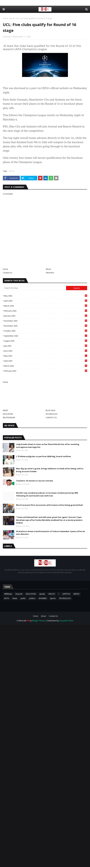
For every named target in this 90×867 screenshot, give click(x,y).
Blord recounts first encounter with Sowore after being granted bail (49, 505)
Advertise (50, 272)
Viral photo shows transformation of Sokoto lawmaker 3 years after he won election (50, 532)
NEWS (5, 410)
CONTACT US (51, 417)
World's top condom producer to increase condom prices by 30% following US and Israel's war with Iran (47, 494)
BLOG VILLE (50, 410)
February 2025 (45, 371)
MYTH (6, 598)
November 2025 (45, 326)
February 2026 (45, 310)
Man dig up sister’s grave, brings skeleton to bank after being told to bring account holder (49, 470)
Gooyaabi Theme (66, 620)
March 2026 (45, 305)
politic (23, 598)
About (48, 269)
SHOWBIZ (43, 598)
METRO (76, 594)
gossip (42, 594)
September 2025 (45, 336)
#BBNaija (8, 594)
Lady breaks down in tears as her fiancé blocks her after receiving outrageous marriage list (47, 445)
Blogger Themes (38, 620)
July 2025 (45, 346)
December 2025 (45, 321)
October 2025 (45, 331)
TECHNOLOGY (52, 414)
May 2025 (45, 356)
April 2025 (45, 361)
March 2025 (45, 366)
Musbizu (8, 36)
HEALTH (51, 594)
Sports (12, 18)
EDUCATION (8, 414)
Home (5, 18)
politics (32, 598)
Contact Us (7, 272)
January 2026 (45, 316)
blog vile (18, 594)
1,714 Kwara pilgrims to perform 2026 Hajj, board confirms (43, 456)
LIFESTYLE (66, 594)
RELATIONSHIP (9, 417)
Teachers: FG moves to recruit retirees (34, 480)
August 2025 (45, 341)
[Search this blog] (34, 288)
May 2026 (45, 295)
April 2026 (45, 300)
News (15, 598)
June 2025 (45, 351)
